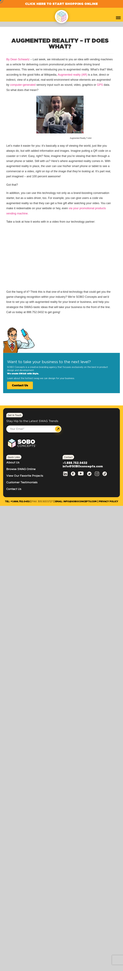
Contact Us (20, 385)
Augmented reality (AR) (72, 74)
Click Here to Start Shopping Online (61, 4)
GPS (100, 84)
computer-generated (23, 84)
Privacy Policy (108, 501)
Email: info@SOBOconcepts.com (76, 501)
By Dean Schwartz (18, 59)
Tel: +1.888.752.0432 (17, 501)
